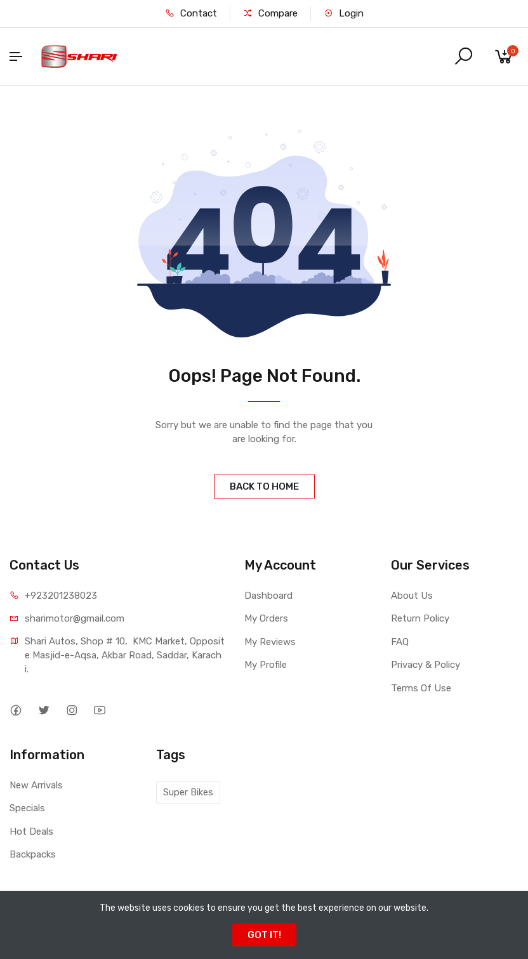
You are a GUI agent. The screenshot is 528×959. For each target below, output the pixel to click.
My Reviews (270, 642)
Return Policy (420, 618)
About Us (412, 595)
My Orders (266, 618)
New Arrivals (36, 785)
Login (344, 13)
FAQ (400, 642)
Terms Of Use (421, 688)
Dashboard (268, 595)
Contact (191, 13)
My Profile (265, 664)
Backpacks (33, 854)
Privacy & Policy (425, 664)
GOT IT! (264, 935)
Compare (270, 13)
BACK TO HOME (264, 486)
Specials (27, 808)
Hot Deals (31, 831)
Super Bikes (188, 792)
